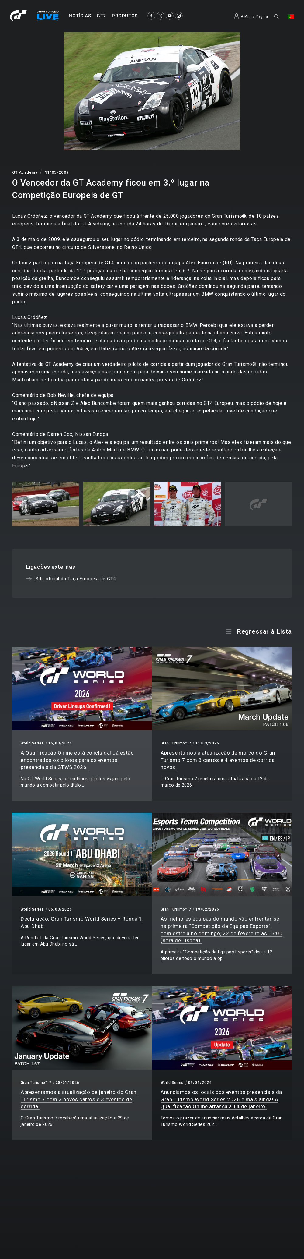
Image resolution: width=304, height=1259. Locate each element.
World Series (32, 743)
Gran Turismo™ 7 (176, 743)
